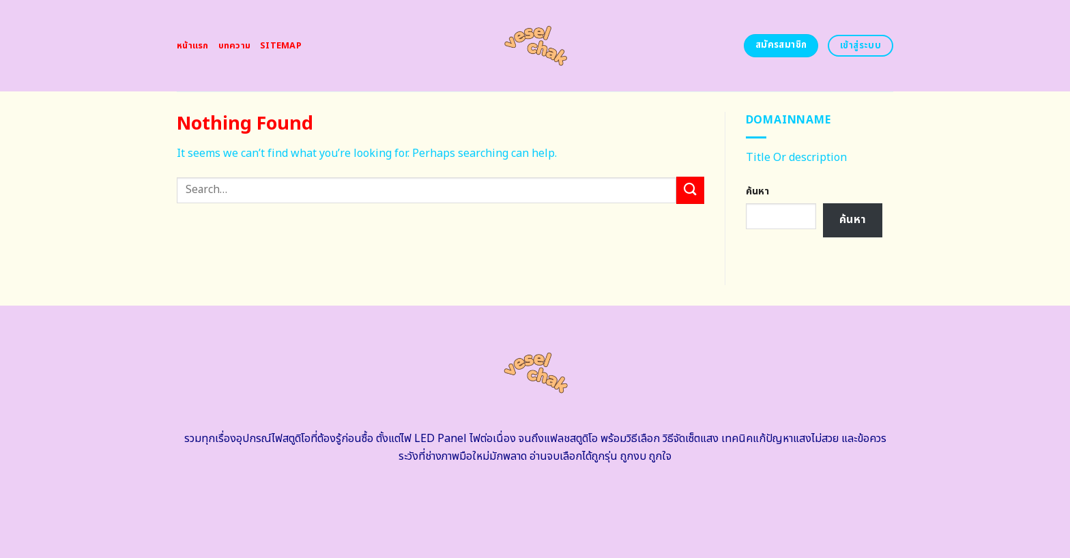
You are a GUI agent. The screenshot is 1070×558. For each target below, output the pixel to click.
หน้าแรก (193, 46)
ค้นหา (757, 191)
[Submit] (690, 190)
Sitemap (281, 46)
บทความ (234, 46)
